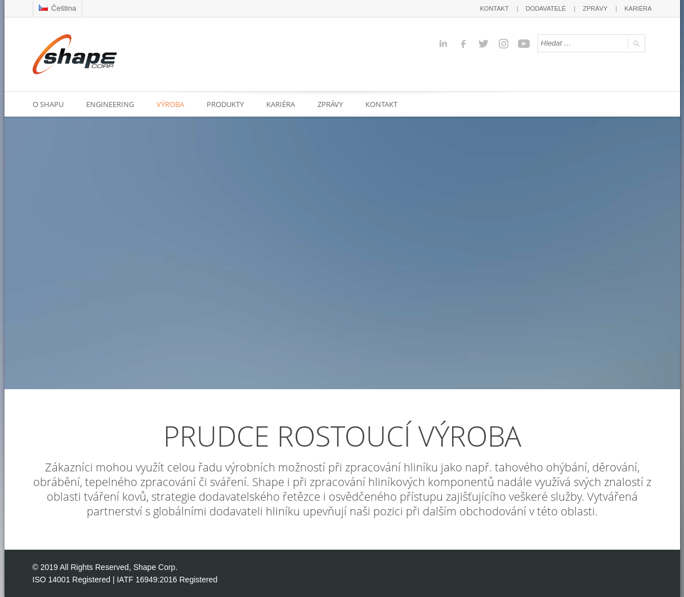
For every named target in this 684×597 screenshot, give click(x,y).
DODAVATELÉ (546, 8)
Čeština (58, 8)
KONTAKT (494, 8)
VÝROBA (170, 104)
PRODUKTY (225, 104)
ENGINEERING (110, 104)
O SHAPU (48, 104)
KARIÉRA (637, 8)
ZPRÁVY (595, 8)
